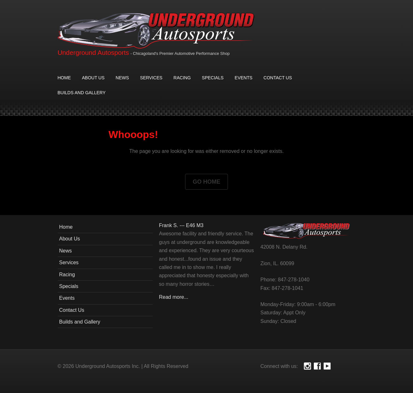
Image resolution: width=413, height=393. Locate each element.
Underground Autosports (93, 52)
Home (64, 77)
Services (151, 77)
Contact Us (277, 77)
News (122, 77)
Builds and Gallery (82, 92)
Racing (181, 77)
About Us (93, 77)
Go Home (206, 182)
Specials (212, 77)
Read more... (173, 297)
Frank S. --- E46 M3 (181, 225)
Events (243, 77)
